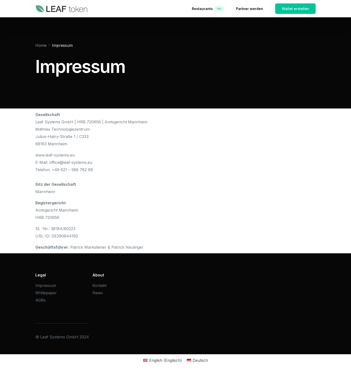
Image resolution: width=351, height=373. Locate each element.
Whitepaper (46, 292)
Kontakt (99, 285)
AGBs (40, 300)
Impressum (45, 285)
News (97, 292)
